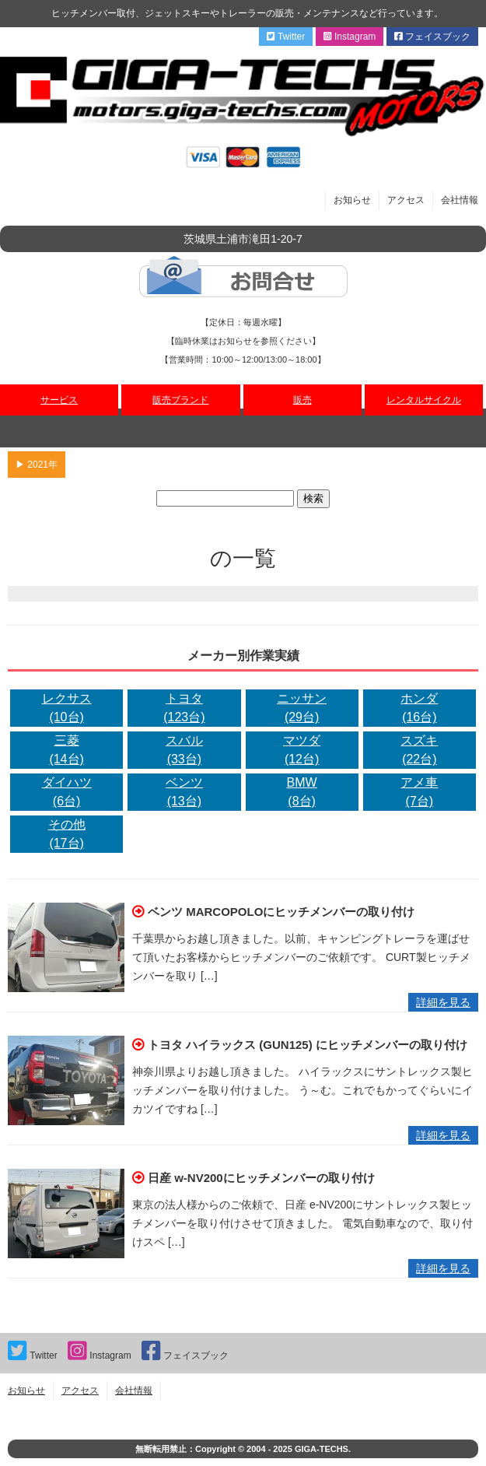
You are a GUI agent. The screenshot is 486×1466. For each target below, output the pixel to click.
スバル (184, 751)
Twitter (286, 36)
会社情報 (459, 200)
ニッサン (302, 709)
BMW (302, 793)
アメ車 (419, 793)
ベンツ (184, 793)
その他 (66, 835)
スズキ (419, 751)
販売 (302, 400)
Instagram (349, 36)
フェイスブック (432, 36)
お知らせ (352, 200)
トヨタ (184, 709)
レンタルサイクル (423, 400)
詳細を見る (443, 1002)
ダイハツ (66, 793)
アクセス (406, 200)
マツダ (302, 751)
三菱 (66, 751)
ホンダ (419, 709)
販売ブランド (180, 400)
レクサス (66, 709)
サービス (59, 400)
